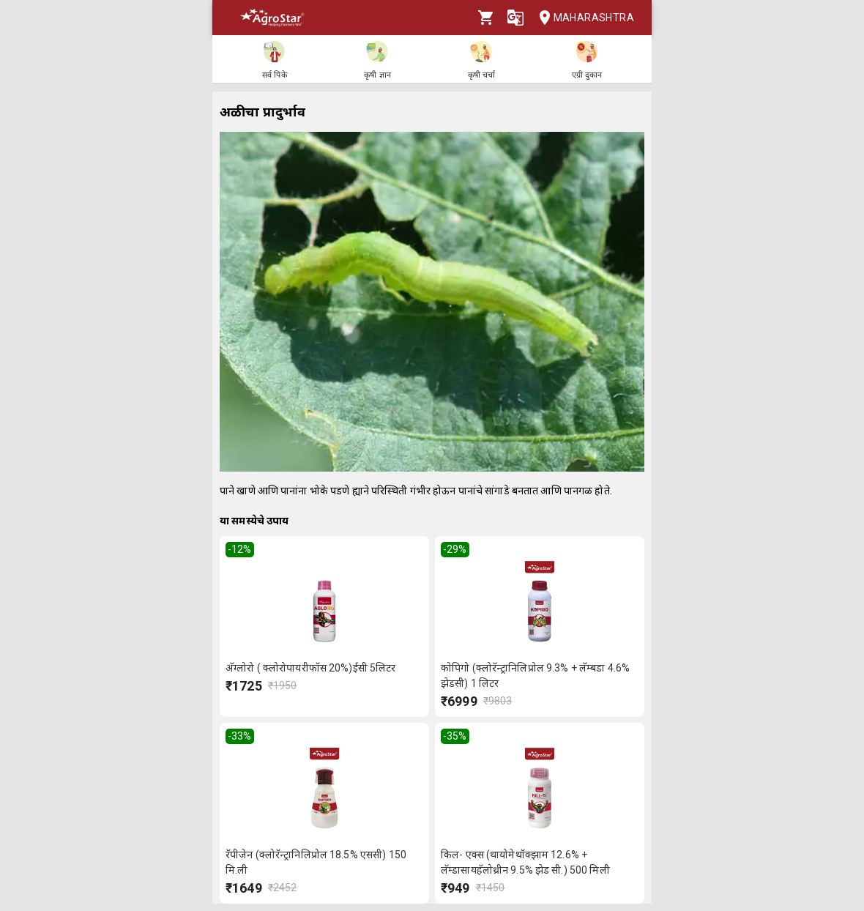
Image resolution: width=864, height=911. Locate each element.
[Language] (515, 17)
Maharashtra (582, 17)
